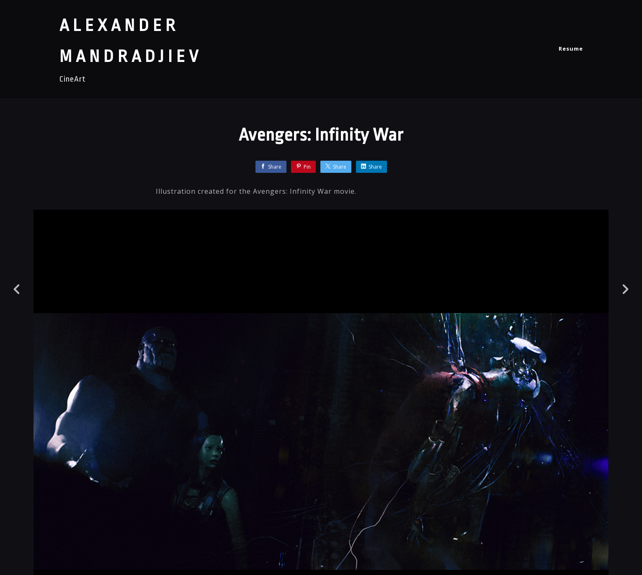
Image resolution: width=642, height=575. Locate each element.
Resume (571, 48)
